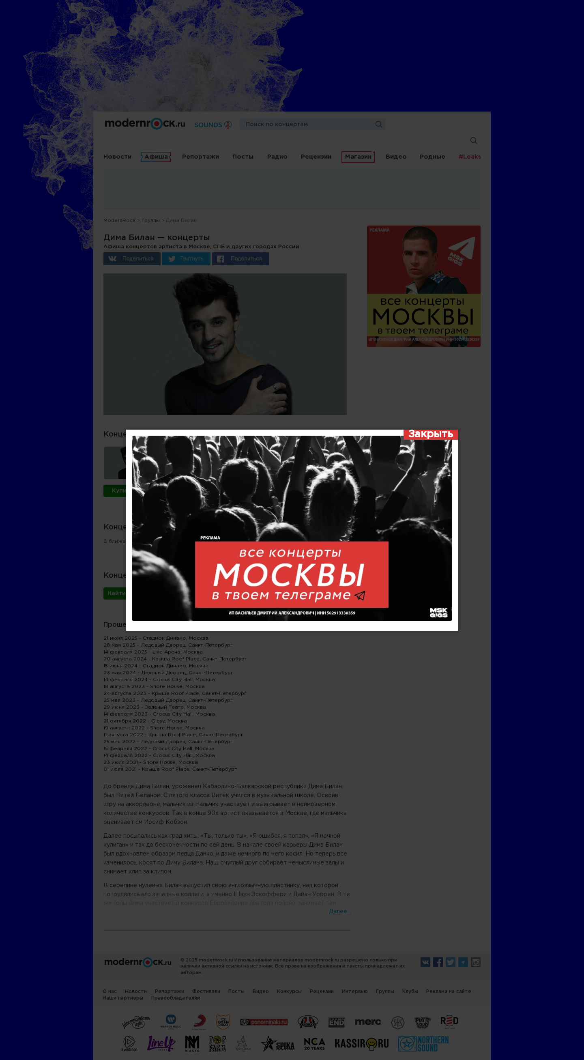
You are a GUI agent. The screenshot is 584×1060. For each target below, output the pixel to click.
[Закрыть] (431, 435)
